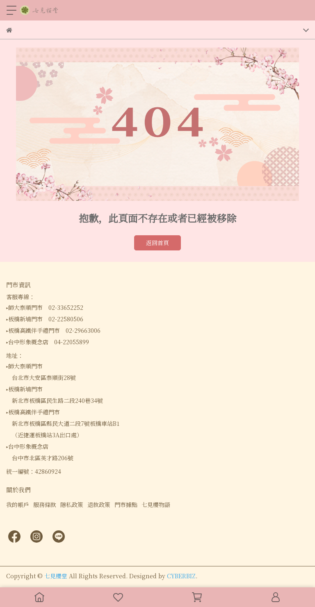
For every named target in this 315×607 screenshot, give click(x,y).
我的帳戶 (17, 504)
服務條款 (44, 504)
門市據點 (125, 504)
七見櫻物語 (156, 504)
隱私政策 (71, 504)
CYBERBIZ (181, 576)
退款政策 (98, 504)
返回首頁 (157, 243)
